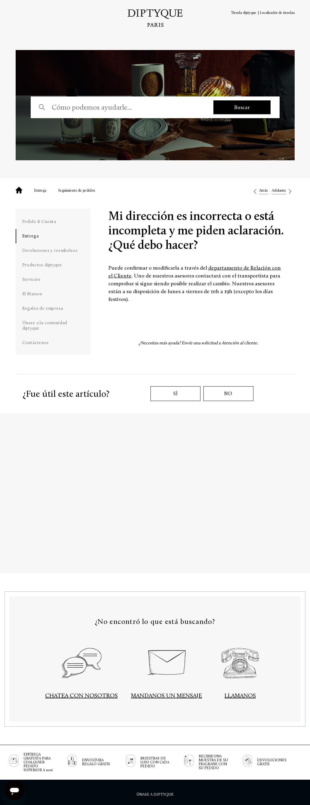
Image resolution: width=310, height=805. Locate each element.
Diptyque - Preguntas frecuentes (19, 190)
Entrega (40, 190)
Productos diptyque (42, 265)
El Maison (32, 293)
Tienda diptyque (243, 13)
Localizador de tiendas (277, 13)
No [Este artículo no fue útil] (228, 393)
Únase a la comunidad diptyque (44, 325)
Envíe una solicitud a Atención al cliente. (219, 343)
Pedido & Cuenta (39, 221)
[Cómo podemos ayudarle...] (126, 107)
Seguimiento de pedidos (76, 190)
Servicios (31, 279)
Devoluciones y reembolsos (50, 250)
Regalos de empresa (42, 308)
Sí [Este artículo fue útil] (175, 393)
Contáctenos (35, 342)
